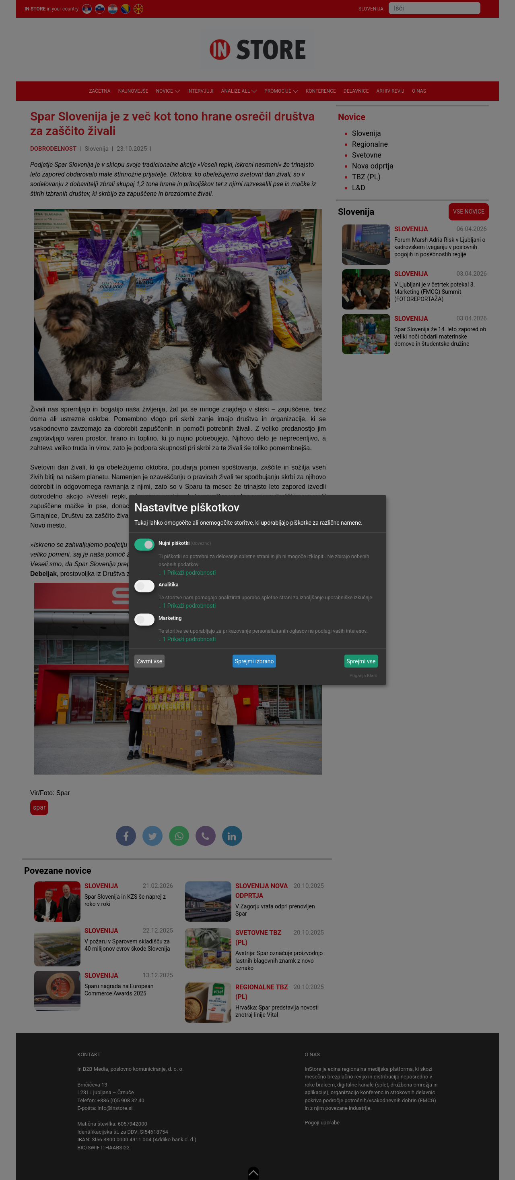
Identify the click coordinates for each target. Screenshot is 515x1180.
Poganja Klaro (363, 675)
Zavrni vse (149, 661)
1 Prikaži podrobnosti (187, 572)
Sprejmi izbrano (254, 661)
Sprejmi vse (360, 661)
